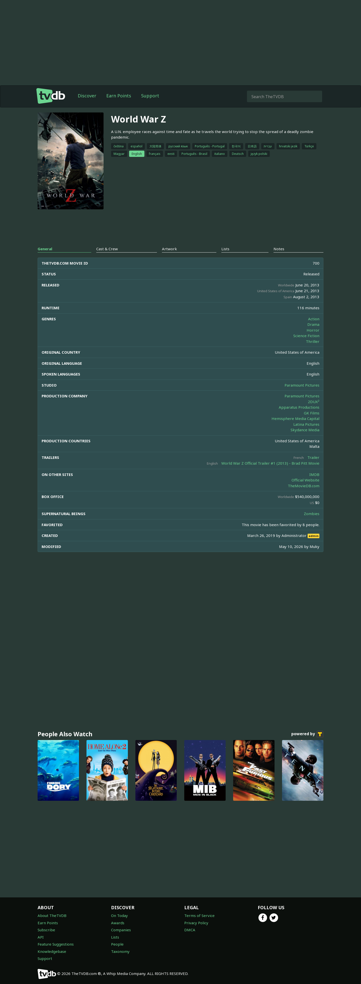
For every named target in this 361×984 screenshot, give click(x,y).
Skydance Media (305, 429)
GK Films (311, 412)
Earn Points (118, 96)
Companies (121, 929)
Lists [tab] (225, 248)
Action (313, 318)
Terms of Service (199, 915)
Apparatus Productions (299, 407)
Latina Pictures (306, 424)
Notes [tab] (279, 248)
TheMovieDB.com (303, 485)
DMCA (189, 929)
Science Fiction (306, 335)
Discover (87, 96)
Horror (313, 330)
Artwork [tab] (169, 248)
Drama (313, 324)
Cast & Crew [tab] (107, 248)
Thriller (312, 341)
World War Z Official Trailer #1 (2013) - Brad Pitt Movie (270, 463)
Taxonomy (120, 951)
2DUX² (313, 401)
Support (150, 96)
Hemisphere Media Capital (295, 418)
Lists (115, 937)
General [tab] (45, 248)
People (117, 944)
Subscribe (46, 929)
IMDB (314, 474)
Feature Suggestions (56, 944)
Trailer (313, 457)
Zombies (311, 513)
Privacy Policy (196, 922)
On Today (119, 915)
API (41, 937)
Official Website (305, 479)
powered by (307, 734)
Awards (117, 922)
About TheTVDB (52, 915)
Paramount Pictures (302, 385)
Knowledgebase (52, 951)
